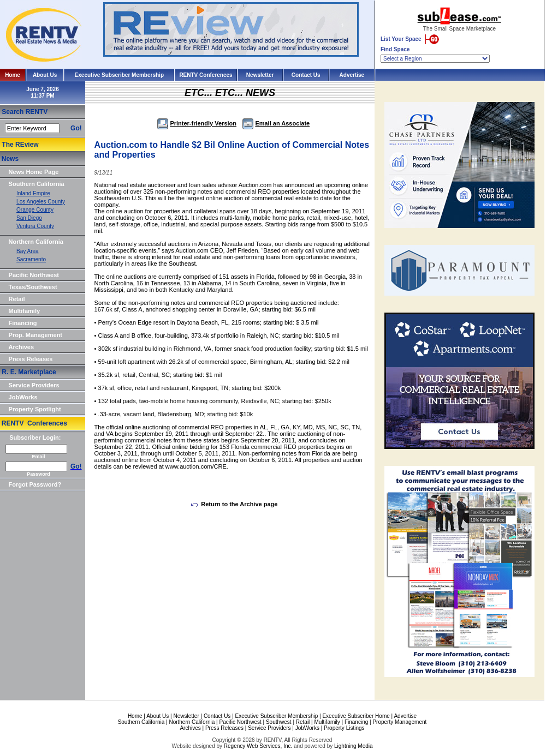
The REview (20, 144)
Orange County (35, 210)
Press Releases (31, 359)
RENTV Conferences (205, 75)
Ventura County (35, 226)
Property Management (399, 722)
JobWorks (23, 397)
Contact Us (306, 75)
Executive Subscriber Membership (119, 75)
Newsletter (260, 75)
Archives (21, 347)
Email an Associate (276, 123)
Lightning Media (353, 746)
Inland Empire (33, 193)
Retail (17, 299)
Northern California (36, 241)
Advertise (352, 75)
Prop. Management (35, 335)
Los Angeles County (40, 202)
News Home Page (34, 172)
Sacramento (31, 259)
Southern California (36, 184)
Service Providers (34, 385)
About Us (45, 75)
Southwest (279, 722)
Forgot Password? (35, 484)
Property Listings (344, 728)
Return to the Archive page (234, 504)
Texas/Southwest (33, 287)
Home (12, 75)
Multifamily (24, 311)
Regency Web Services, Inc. (258, 746)
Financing (23, 323)
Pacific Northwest (34, 275)
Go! (76, 128)
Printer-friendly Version (196, 123)
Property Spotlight (35, 409)
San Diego (29, 218)
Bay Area (27, 251)
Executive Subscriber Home (355, 716)
